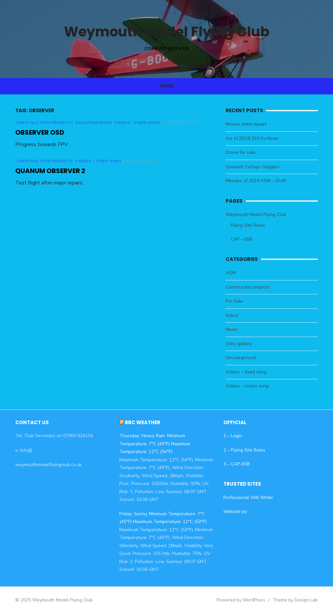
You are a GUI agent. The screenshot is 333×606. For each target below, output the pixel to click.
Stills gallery (241, 344)
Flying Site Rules (250, 225)
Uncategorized (85, 122)
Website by (237, 511)
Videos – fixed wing (248, 372)
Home (167, 86)
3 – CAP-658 (239, 464)
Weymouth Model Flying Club (166, 31)
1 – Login (235, 436)
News (234, 329)
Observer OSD (31, 132)
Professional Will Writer (251, 497)
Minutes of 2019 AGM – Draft (258, 181)
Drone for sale (243, 152)
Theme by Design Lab (303, 592)
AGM (233, 273)
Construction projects (36, 122)
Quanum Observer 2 (42, 170)
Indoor (234, 315)
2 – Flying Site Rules (247, 450)
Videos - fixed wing (129, 122)
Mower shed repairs (249, 124)
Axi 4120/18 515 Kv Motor (255, 138)
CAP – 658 (244, 239)
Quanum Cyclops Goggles (255, 167)
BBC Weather (140, 422)
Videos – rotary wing (249, 386)
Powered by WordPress (249, 592)
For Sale (237, 301)
